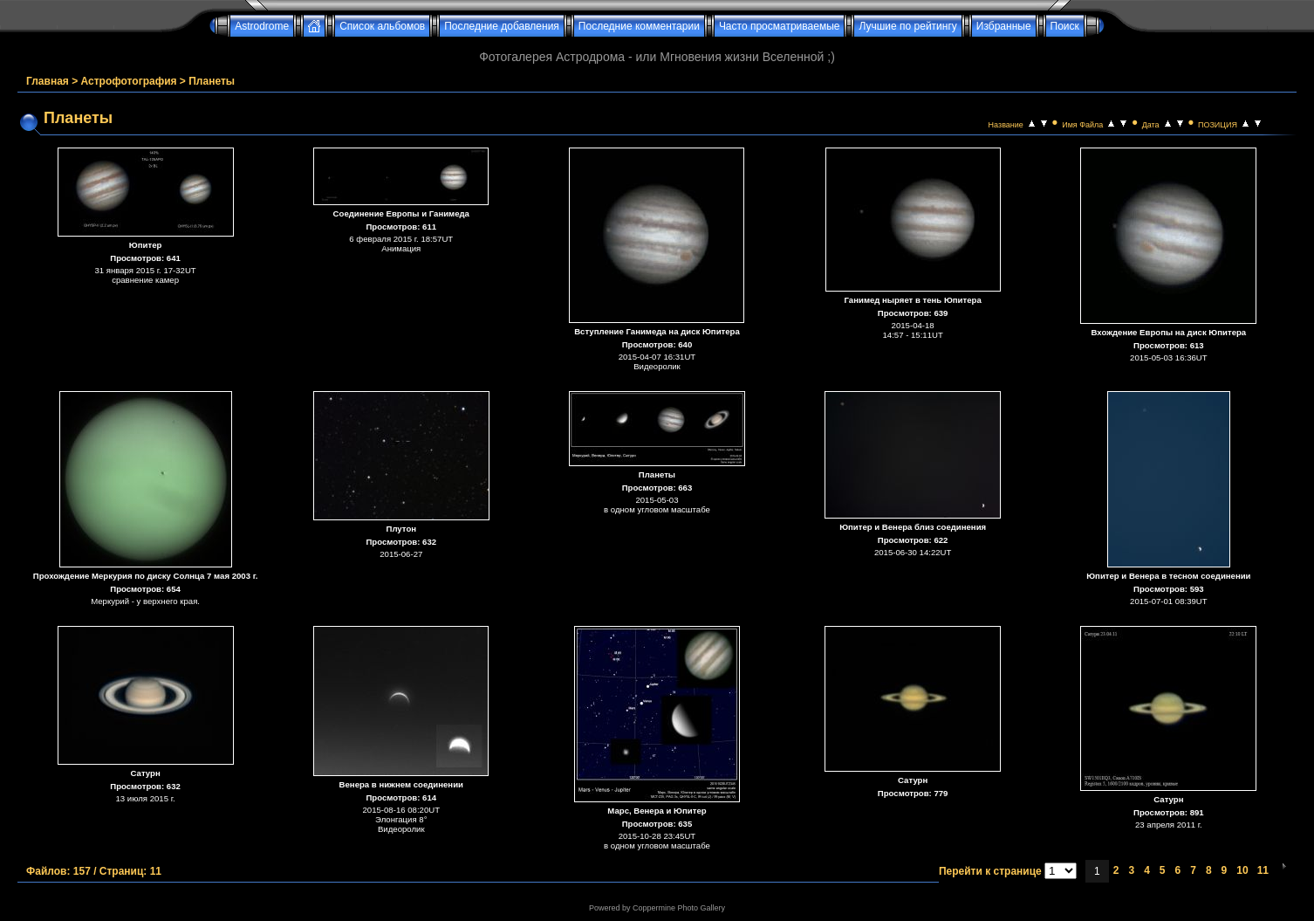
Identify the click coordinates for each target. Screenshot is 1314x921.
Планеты (211, 81)
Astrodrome (262, 26)
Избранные (1003, 26)
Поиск (1065, 26)
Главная (47, 81)
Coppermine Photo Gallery (679, 908)
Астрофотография (129, 81)
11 (1263, 870)
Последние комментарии (639, 26)
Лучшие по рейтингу (907, 26)
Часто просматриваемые (779, 26)
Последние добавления (501, 26)
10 (1242, 870)
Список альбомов (382, 26)
